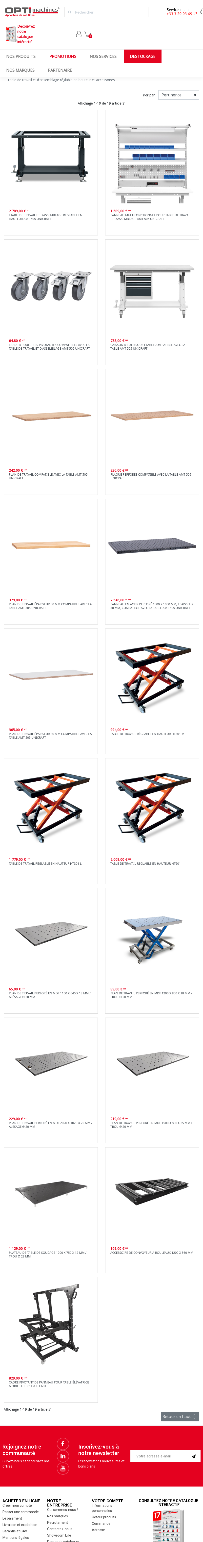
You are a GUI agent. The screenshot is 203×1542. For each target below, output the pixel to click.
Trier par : (148, 95)
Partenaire (60, 70)
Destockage (142, 56)
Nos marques (20, 70)
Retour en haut (180, 1416)
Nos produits (21, 56)
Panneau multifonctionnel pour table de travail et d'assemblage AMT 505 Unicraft (150, 217)
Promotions (62, 56)
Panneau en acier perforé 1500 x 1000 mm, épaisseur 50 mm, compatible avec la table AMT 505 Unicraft (151, 606)
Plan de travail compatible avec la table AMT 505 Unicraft (48, 476)
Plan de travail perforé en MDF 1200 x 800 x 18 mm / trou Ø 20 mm (151, 995)
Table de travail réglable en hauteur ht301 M (147, 734)
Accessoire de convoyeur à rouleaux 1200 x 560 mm (151, 1253)
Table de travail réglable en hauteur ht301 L (45, 863)
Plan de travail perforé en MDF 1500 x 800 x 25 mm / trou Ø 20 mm (151, 1125)
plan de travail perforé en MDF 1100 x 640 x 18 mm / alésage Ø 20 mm (50, 995)
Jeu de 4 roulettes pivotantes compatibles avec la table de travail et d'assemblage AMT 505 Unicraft (49, 347)
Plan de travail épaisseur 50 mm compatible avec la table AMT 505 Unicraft (50, 606)
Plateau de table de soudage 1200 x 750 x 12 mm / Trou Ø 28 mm (47, 1254)
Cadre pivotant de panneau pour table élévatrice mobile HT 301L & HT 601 (49, 1384)
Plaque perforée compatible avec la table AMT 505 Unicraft (150, 476)
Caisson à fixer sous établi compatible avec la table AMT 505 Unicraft (147, 347)
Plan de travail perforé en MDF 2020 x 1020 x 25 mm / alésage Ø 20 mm (50, 1125)
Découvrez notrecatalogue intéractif (20, 34)
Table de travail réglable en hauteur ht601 (145, 863)
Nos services (103, 56)
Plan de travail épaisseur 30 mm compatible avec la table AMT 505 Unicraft (50, 736)
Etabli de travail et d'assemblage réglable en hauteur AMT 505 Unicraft (45, 217)
